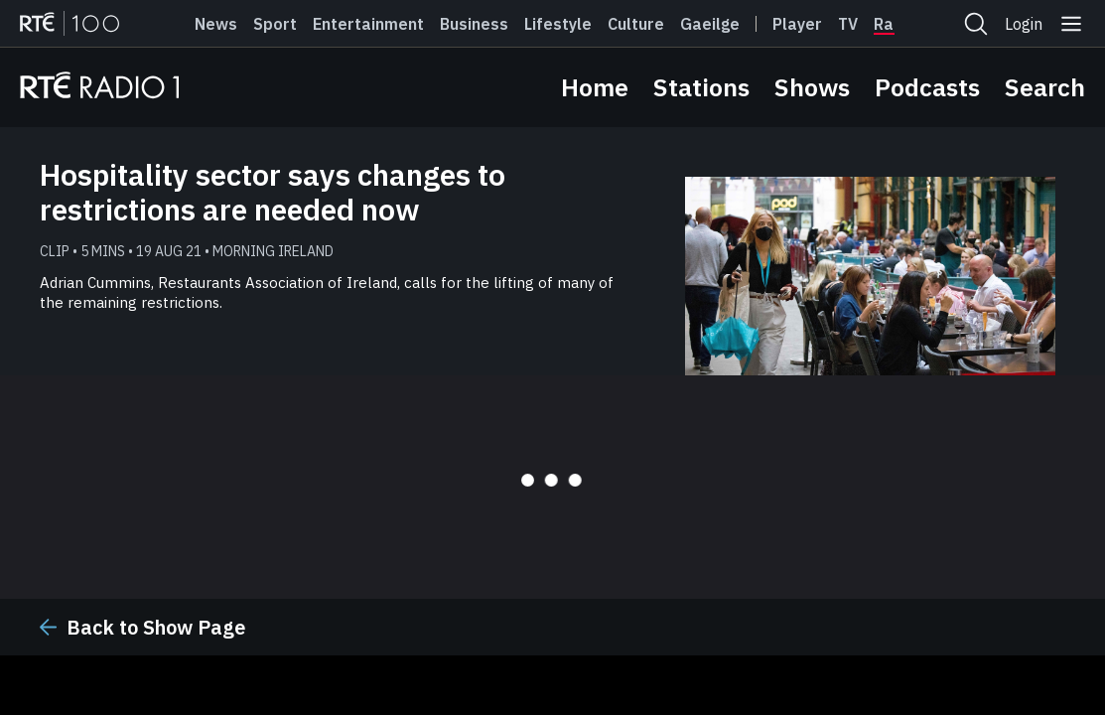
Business (474, 24)
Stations (701, 87)
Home (594, 87)
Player (797, 24)
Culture (636, 24)
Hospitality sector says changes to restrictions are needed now (272, 191)
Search (1045, 87)
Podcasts (927, 87)
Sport (275, 24)
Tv (848, 24)
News (216, 24)
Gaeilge (710, 24)
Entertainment (368, 24)
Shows (812, 87)
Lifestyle (558, 24)
